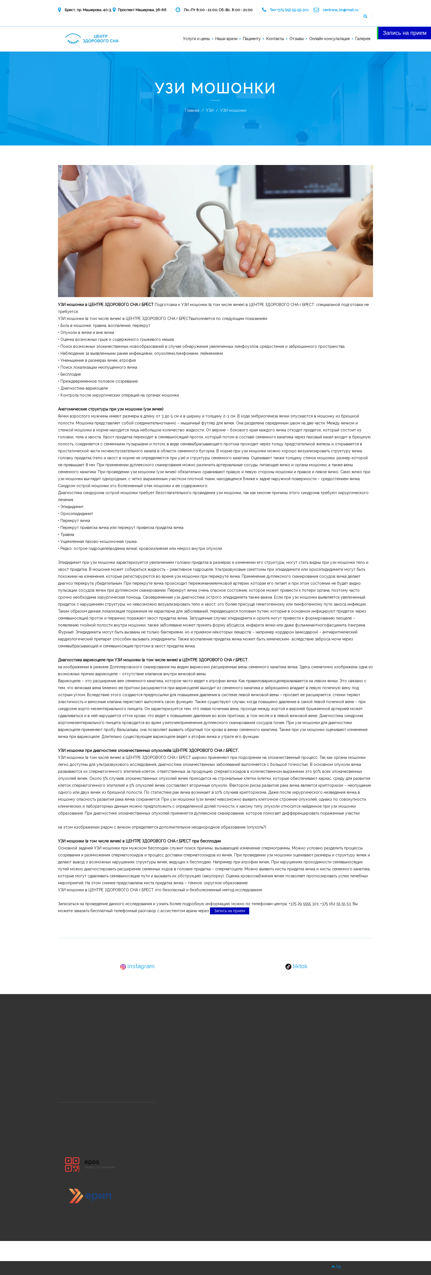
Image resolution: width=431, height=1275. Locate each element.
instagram (137, 966)
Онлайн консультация (329, 39)
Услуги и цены (196, 39)
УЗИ (210, 110)
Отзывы (296, 39)
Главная (192, 110)
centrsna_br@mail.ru (340, 10)
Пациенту (252, 39)
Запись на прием (229, 911)
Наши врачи (226, 39)
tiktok (296, 966)
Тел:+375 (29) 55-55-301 (289, 10)
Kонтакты (275, 39)
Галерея (362, 39)
